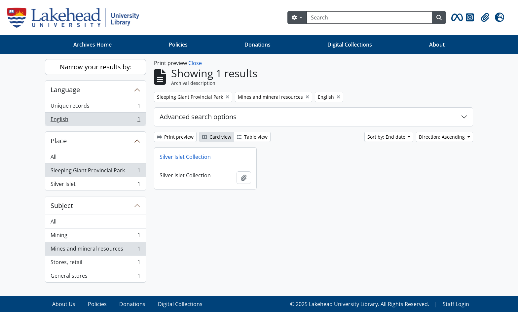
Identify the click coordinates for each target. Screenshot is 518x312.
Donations (257, 44)
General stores (95, 277)
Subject (62, 205)
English (95, 120)
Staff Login (456, 304)
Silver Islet (95, 185)
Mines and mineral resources (95, 250)
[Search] (369, 17)
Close (195, 63)
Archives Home (92, 44)
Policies (178, 44)
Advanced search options (198, 116)
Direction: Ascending (442, 137)
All (53, 156)
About (437, 44)
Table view (252, 137)
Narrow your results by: (95, 66)
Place (59, 140)
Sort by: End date (387, 137)
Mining (95, 236)
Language (65, 89)
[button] (456, 17)
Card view (216, 137)
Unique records (95, 107)
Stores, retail (95, 263)
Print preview (175, 137)
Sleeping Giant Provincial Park (95, 171)
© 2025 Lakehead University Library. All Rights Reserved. (359, 304)
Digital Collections (349, 44)
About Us (63, 304)
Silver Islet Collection (185, 156)
